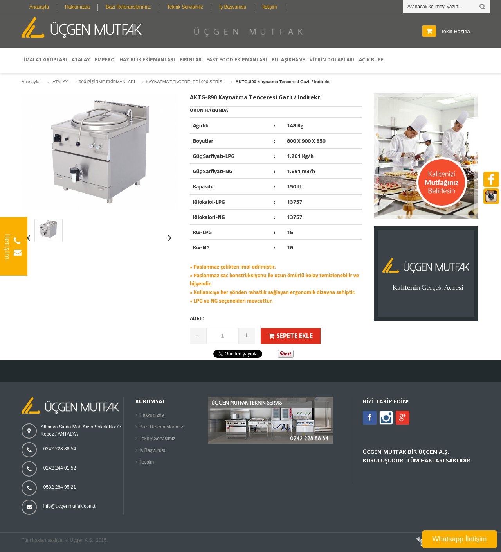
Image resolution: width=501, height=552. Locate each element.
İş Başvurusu (232, 7)
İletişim (269, 7)
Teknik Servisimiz (185, 7)
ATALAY (60, 81)
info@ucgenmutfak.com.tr (70, 506)
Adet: (197, 318)
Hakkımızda (77, 7)
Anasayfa (39, 7)
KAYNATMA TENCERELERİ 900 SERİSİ (184, 81)
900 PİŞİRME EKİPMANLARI (107, 81)
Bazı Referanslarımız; (128, 7)
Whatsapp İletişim (460, 539)
